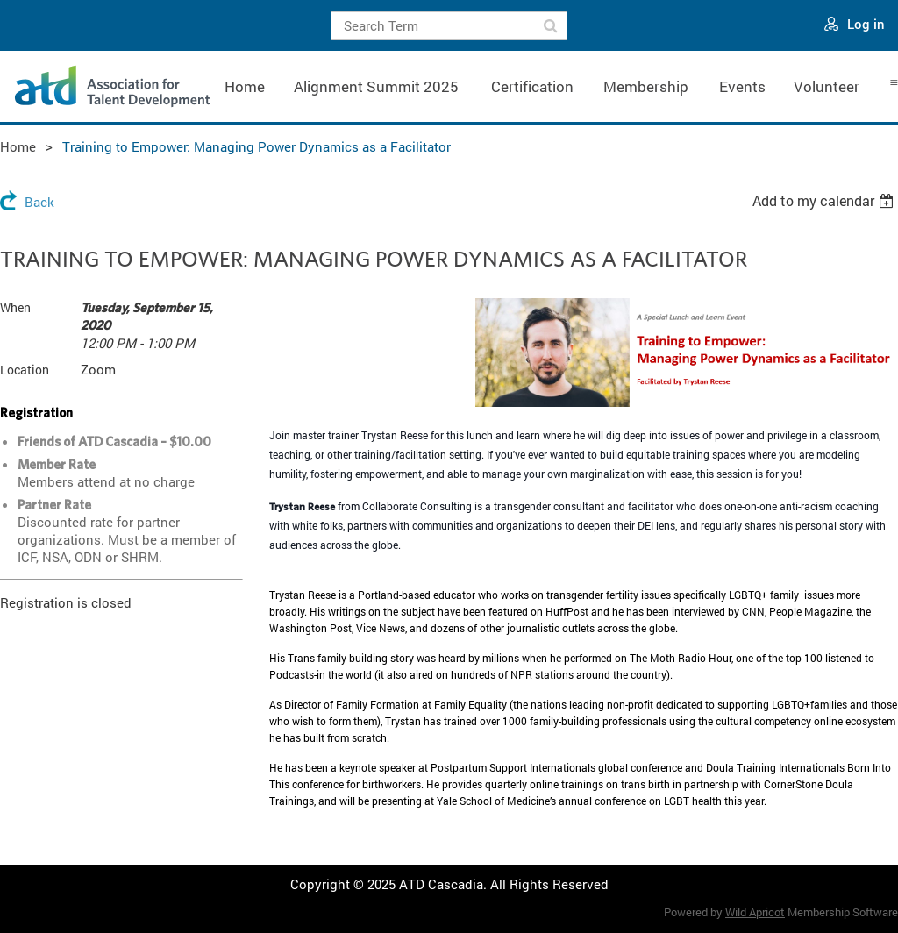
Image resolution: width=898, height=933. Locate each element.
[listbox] (825, 200)
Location (24, 369)
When (15, 307)
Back (39, 201)
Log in (866, 23)
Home (18, 146)
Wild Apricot (755, 912)
